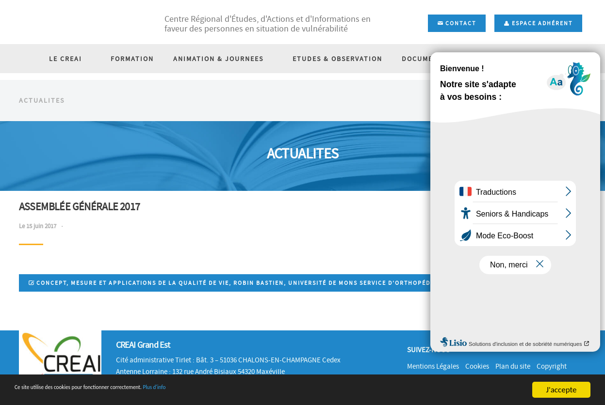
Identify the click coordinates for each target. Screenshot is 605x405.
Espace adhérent (538, 23)
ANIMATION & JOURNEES (223, 101)
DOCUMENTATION (428, 101)
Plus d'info (226, 390)
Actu (581, 136)
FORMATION (137, 101)
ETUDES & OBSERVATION (332, 101)
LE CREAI (79, 101)
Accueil (551, 136)
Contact (457, 23)
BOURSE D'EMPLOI (513, 101)
